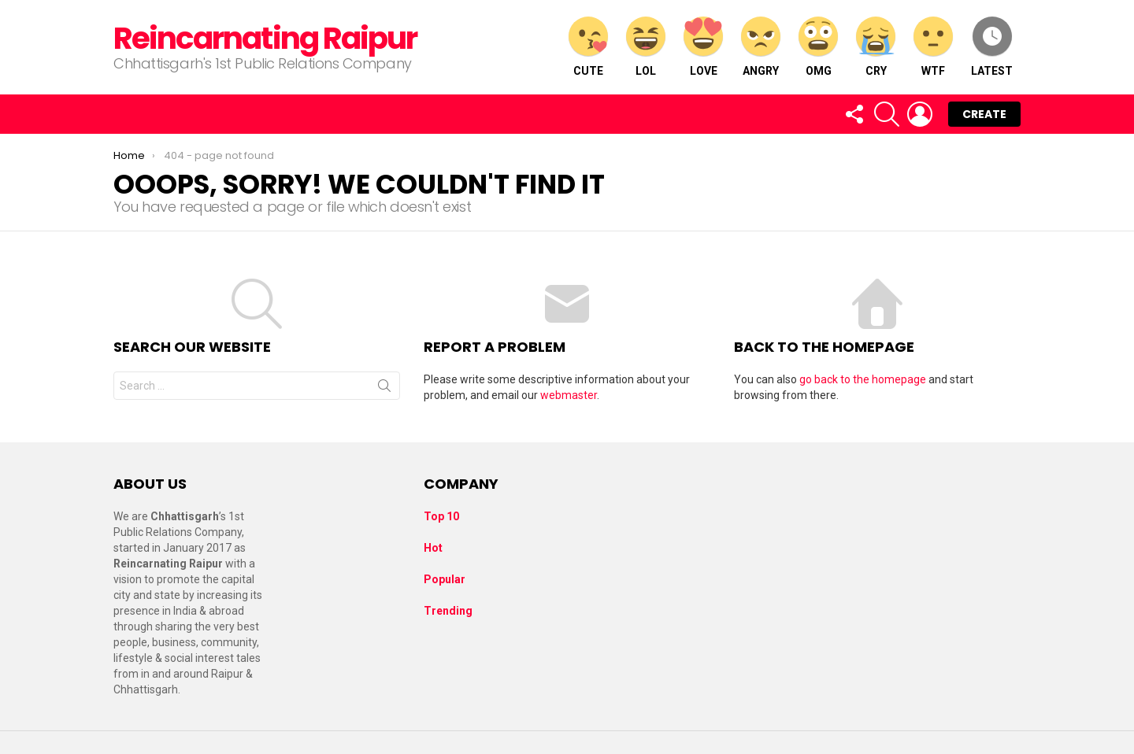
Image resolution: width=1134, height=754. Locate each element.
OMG (818, 47)
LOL (645, 47)
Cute (588, 47)
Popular (444, 579)
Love (703, 47)
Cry (875, 47)
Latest (992, 47)
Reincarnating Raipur (265, 38)
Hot (433, 547)
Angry (760, 47)
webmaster (568, 395)
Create (984, 114)
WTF (933, 47)
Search (384, 388)
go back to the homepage (862, 379)
